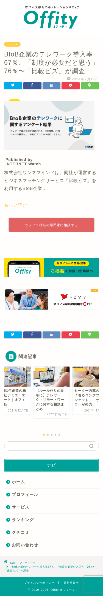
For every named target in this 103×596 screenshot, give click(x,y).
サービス (20, 507)
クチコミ (20, 532)
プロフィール (25, 494)
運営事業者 (71, 582)
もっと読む (15, 205)
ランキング (23, 519)
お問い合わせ (25, 545)
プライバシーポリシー (39, 582)
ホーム (18, 481)
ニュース (12, 44)
